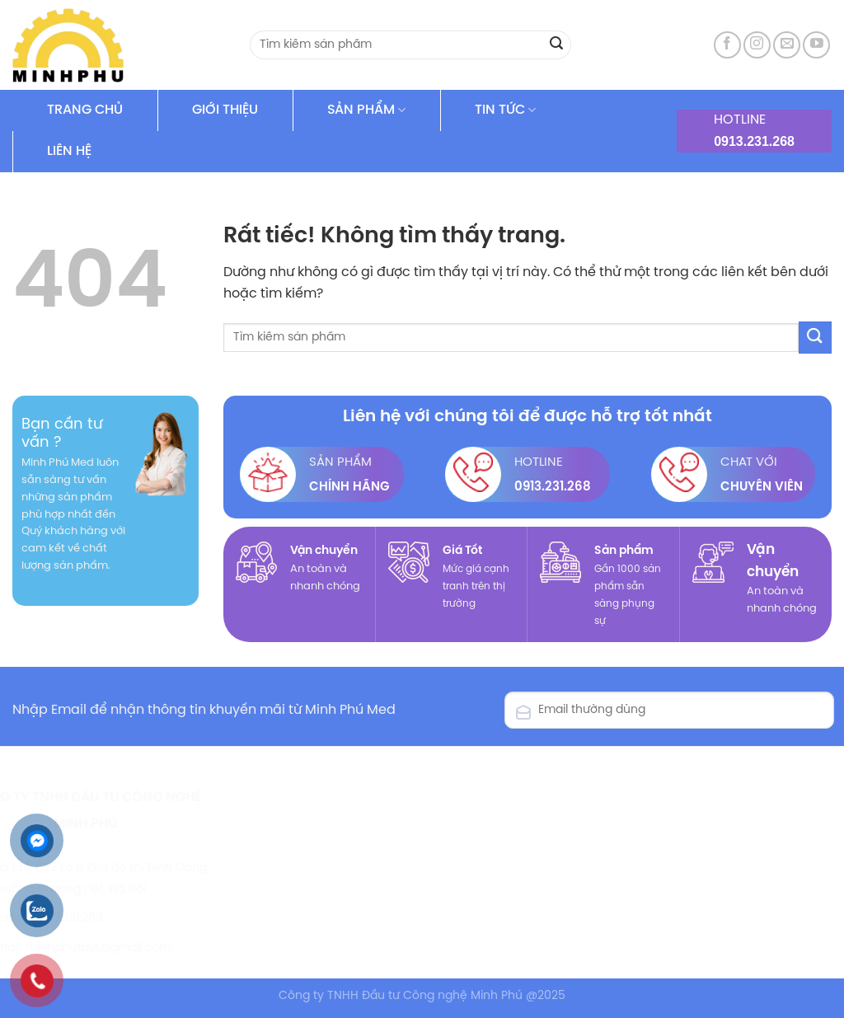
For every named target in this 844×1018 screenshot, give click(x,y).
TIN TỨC (505, 110)
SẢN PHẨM (366, 110)
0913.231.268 (754, 141)
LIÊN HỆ (69, 151)
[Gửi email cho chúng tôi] (786, 45)
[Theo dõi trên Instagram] (757, 45)
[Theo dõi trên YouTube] (816, 45)
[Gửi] (556, 45)
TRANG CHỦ (85, 110)
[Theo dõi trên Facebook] (727, 45)
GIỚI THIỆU (225, 110)
